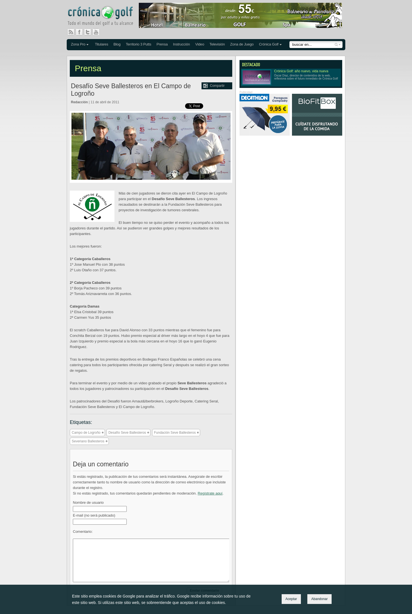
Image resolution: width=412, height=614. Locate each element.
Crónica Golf (269, 44)
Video (199, 44)
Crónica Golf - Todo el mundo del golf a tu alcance (104, 16)
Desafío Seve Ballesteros (127, 433)
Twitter (89, 32)
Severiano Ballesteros (88, 441)
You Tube (98, 32)
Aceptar (291, 599)
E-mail (94, 515)
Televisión (217, 44)
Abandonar (319, 599)
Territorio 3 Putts (138, 44)
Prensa (162, 44)
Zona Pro (78, 44)
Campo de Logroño (86, 433)
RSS (71, 32)
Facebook (81, 32)
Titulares (101, 44)
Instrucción (181, 44)
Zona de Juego (242, 44)
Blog (116, 44)
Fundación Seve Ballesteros (175, 433)
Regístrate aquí (210, 493)
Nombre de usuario (88, 502)
